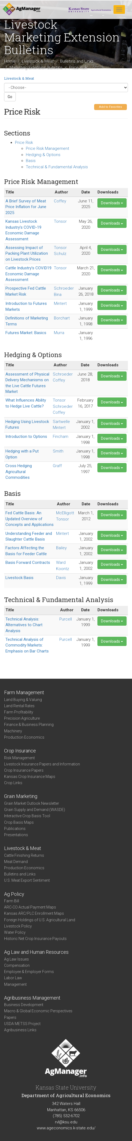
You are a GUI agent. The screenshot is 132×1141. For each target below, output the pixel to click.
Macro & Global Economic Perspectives (38, 1011)
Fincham (60, 436)
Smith (58, 451)
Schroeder (64, 288)
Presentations (16, 835)
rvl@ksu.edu (66, 1122)
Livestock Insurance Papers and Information (42, 764)
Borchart (62, 318)
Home (9, 61)
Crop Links (13, 783)
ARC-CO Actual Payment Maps (30, 907)
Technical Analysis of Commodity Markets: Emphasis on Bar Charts (27, 645)
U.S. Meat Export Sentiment (27, 880)
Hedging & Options (43, 154)
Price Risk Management (47, 148)
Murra (59, 332)
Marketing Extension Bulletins (36, 67)
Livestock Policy (18, 926)
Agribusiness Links (20, 1030)
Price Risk (24, 142)
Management (15, 984)
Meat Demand (16, 861)
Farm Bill (11, 901)
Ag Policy (14, 894)
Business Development (23, 1005)
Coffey (60, 201)
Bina (58, 294)
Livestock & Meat (38, 61)
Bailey (61, 547)
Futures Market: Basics (25, 332)
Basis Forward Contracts (27, 562)
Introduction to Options (26, 436)
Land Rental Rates (19, 706)
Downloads (112, 203)
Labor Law (13, 978)
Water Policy (15, 932)
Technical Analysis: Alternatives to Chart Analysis (23, 625)
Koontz (62, 568)
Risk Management (19, 758)
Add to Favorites (110, 107)
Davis (61, 577)
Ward (61, 562)
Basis (31, 160)
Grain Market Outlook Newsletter (31, 803)
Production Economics (24, 737)
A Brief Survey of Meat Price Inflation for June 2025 (25, 207)
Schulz (60, 253)
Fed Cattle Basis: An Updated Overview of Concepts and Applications (29, 518)
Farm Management (24, 692)
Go (10, 97)
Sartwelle (61, 421)
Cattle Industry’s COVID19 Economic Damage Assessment (28, 274)
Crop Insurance (20, 751)
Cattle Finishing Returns (24, 855)
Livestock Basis (19, 577)
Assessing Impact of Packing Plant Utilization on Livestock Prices (26, 253)
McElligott (65, 512)
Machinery (13, 731)
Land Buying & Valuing (23, 699)
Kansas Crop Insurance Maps (29, 776)
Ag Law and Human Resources (36, 952)
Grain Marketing (20, 796)
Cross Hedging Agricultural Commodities (18, 471)
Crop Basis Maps (19, 822)
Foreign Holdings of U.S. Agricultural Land (39, 920)
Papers (10, 1017)
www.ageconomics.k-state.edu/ (66, 1128)
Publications (15, 828)
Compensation (17, 965)
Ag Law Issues (16, 959)
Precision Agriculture (22, 718)
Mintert (60, 303)
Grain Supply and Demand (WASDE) (34, 809)
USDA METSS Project (22, 1024)
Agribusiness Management (32, 998)
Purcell (65, 619)
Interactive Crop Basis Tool (27, 816)
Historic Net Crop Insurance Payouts (35, 938)
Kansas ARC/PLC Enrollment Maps (34, 913)
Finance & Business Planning (29, 724)
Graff (57, 465)
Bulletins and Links (77, 61)
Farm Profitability (18, 712)
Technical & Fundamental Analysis (57, 166)
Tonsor (60, 221)
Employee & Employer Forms (29, 971)
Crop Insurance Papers (24, 770)
